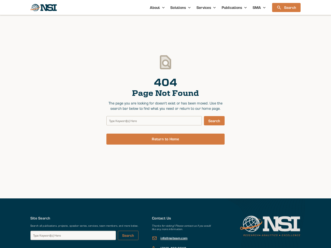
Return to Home (165, 138)
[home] (43, 7)
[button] (157, 7)
